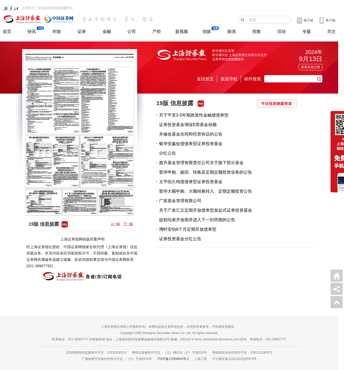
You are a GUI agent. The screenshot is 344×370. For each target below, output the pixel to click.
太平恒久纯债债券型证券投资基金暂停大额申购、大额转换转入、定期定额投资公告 (205, 186)
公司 (131, 31)
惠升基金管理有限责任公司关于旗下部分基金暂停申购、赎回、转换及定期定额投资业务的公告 (205, 167)
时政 (57, 31)
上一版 (115, 224)
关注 (331, 31)
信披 (206, 31)
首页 (7, 31)
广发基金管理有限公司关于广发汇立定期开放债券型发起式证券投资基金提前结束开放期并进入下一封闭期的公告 (205, 210)
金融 (107, 31)
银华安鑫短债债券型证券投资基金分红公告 (190, 148)
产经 (156, 31)
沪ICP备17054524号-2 (173, 359)
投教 (256, 31)
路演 (231, 31)
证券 (81, 31)
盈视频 (181, 31)
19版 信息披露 (175, 103)
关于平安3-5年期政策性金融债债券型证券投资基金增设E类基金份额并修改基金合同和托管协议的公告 (194, 124)
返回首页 (205, 79)
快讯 (31, 31)
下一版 (128, 224)
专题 (306, 31)
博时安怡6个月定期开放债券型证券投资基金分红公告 (187, 234)
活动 (281, 31)
